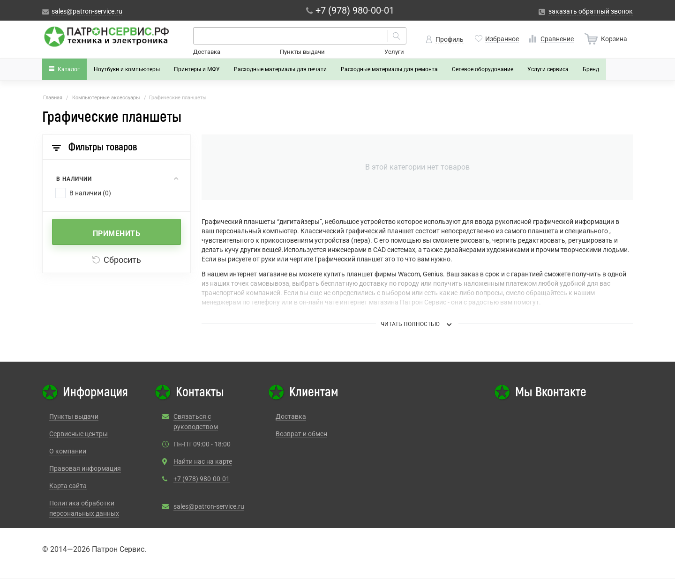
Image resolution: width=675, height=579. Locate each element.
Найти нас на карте (202, 461)
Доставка (206, 51)
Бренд (591, 69)
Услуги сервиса (548, 69)
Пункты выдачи (302, 51)
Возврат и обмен (301, 434)
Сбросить (116, 260)
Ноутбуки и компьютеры (127, 69)
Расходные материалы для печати (280, 69)
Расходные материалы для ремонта (389, 69)
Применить (117, 233)
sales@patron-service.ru (208, 506)
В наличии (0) (90, 193)
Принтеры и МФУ (197, 69)
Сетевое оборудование (482, 69)
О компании (67, 451)
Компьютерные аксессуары (106, 98)
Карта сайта (68, 486)
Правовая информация (85, 468)
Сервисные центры (78, 434)
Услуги (394, 51)
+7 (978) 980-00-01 (201, 478)
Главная (52, 98)
